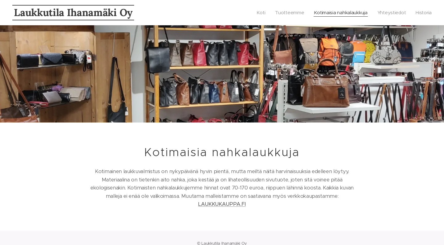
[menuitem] (257, 12)
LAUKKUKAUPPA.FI (222, 204)
